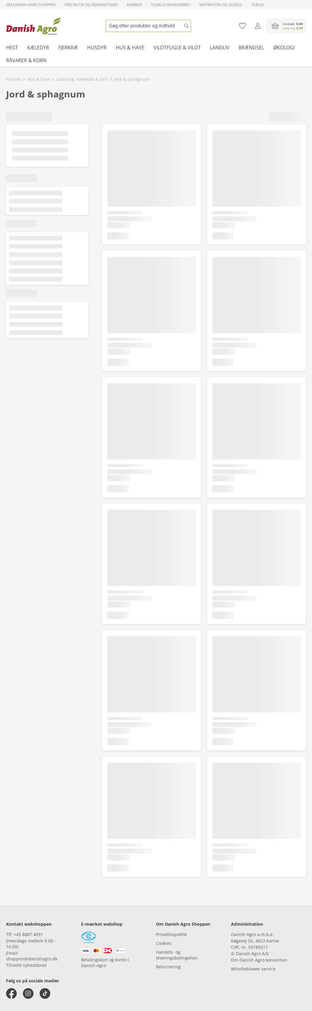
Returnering (168, 967)
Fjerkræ (68, 47)
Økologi (284, 47)
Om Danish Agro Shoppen (30, 4)
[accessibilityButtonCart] (286, 26)
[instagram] (28, 993)
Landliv (219, 47)
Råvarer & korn (26, 60)
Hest (12, 47)
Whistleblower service (253, 969)
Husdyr (97, 47)
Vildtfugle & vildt (177, 47)
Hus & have (130, 47)
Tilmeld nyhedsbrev (170, 4)
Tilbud (257, 4)
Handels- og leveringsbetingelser (177, 955)
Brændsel (251, 47)
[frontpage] (33, 26)
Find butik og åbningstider (91, 4)
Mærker (134, 4)
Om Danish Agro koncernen (259, 960)
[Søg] (186, 25)
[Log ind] (257, 25)
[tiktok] (45, 993)
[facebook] (11, 993)
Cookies (164, 943)
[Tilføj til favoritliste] (242, 25)
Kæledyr (38, 47)
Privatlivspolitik (171, 934)
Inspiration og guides (220, 4)
